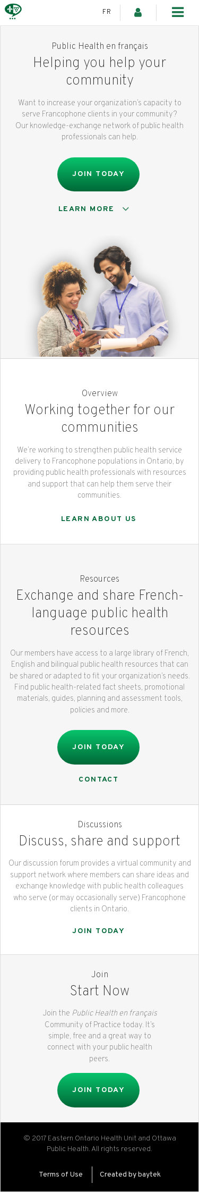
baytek (149, 1174)
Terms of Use (61, 1174)
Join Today (98, 174)
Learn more (95, 208)
